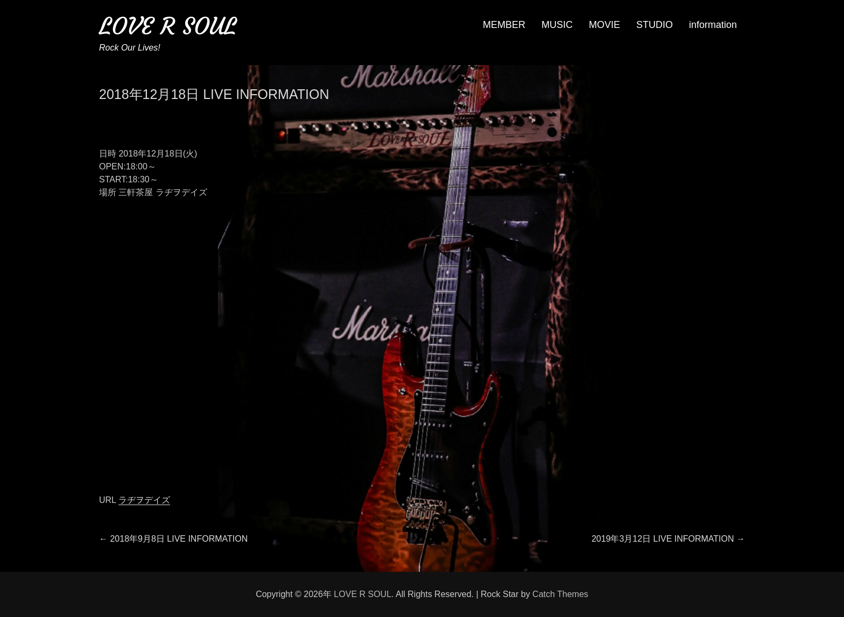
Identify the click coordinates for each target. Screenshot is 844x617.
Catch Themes (560, 594)
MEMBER (504, 24)
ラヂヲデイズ (144, 500)
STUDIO (654, 24)
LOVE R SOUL (167, 26)
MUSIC (557, 24)
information (713, 24)
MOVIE (604, 24)
